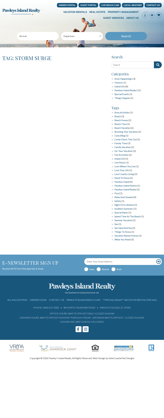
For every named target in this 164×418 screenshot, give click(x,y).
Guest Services (113, 18)
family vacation (122, 147)
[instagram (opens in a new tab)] (86, 329)
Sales (91, 269)
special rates (121, 212)
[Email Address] (119, 261)
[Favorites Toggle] (159, 15)
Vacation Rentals (75, 12)
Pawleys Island (121, 182)
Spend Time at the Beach (127, 216)
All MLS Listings (17, 299)
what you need (122, 239)
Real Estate (97, 12)
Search (126, 36)
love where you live (124, 166)
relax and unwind (123, 197)
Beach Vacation (122, 128)
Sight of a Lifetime (124, 205)
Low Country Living (124, 174)
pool (116, 193)
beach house (121, 120)
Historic (118, 82)
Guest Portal (88, 5)
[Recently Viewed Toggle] (152, 15)
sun (116, 224)
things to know (122, 232)
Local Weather (133, 5)
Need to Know (122, 178)
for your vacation (123, 151)
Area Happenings (123, 79)
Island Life (119, 86)
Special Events (121, 94)
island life (119, 158)
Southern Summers (123, 209)
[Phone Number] (145, 15)
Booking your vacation (126, 132)
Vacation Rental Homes (126, 235)
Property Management (123, 12)
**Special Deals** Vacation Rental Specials (130, 299)
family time (120, 143)
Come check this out (125, 139)
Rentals (105, 269)
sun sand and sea (123, 228)
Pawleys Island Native (125, 185)
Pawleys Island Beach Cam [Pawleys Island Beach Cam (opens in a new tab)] (83, 299)
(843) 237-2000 (51, 307)
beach (117, 116)
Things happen (122, 98)
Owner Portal (67, 5)
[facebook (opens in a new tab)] (78, 329)
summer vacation (123, 220)
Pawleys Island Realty (125, 90)
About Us (132, 18)
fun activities (121, 155)
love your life (121, 170)
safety (117, 201)
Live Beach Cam (110, 5)
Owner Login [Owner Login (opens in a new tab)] (38, 299)
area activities (122, 112)
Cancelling (119, 135)
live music (119, 162)
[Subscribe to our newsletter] (158, 261)
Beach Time (120, 124)
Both (119, 269)
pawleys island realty (125, 189)
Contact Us (153, 5)
